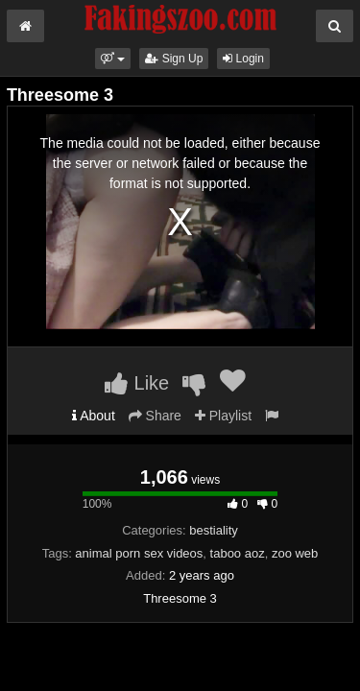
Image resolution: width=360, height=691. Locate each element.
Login (243, 58)
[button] (113, 58)
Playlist (223, 415)
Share (155, 415)
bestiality (213, 530)
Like (137, 382)
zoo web (295, 553)
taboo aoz (237, 553)
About (93, 415)
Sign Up (174, 58)
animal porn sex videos (139, 553)
